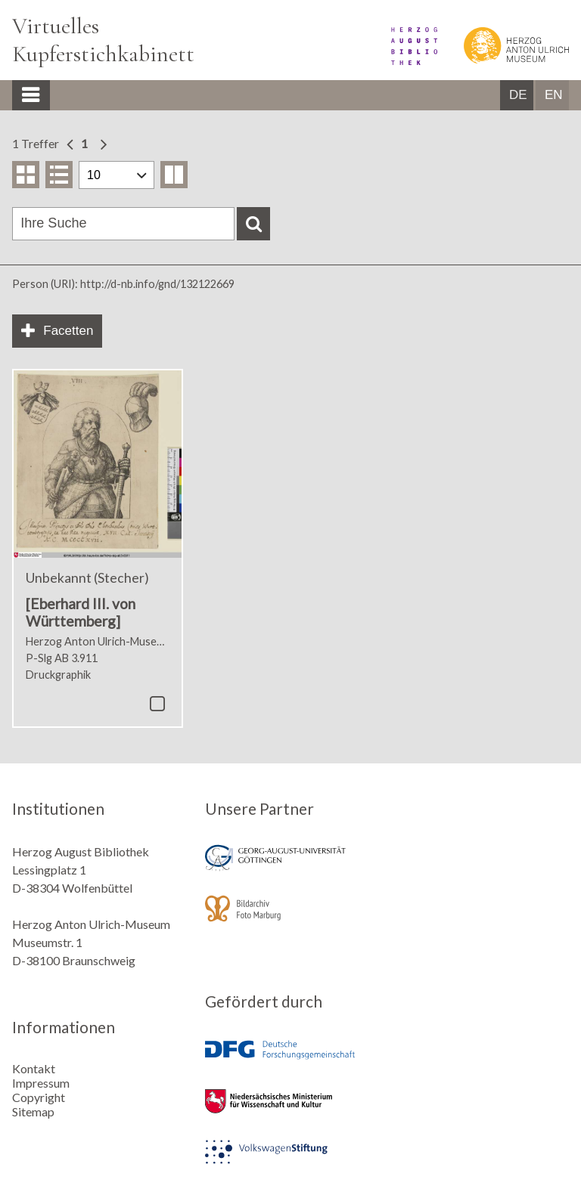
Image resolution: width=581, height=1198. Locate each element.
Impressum (41, 1083)
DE (518, 95)
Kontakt (33, 1068)
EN (554, 95)
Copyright (38, 1097)
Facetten (68, 330)
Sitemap (33, 1111)
